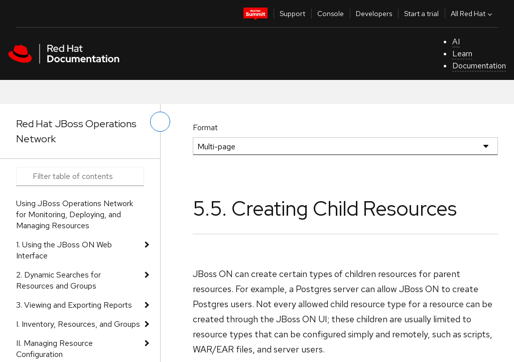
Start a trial (421, 13)
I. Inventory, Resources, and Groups (78, 324)
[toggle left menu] (160, 122)
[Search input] (80, 176)
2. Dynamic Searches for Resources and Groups (58, 280)
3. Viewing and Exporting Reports (74, 305)
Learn (462, 53)
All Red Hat (472, 13)
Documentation (479, 65)
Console (330, 13)
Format (205, 127)
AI (456, 41)
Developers (374, 13)
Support (292, 13)
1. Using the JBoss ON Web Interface (64, 250)
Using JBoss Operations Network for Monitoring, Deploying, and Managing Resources (74, 214)
